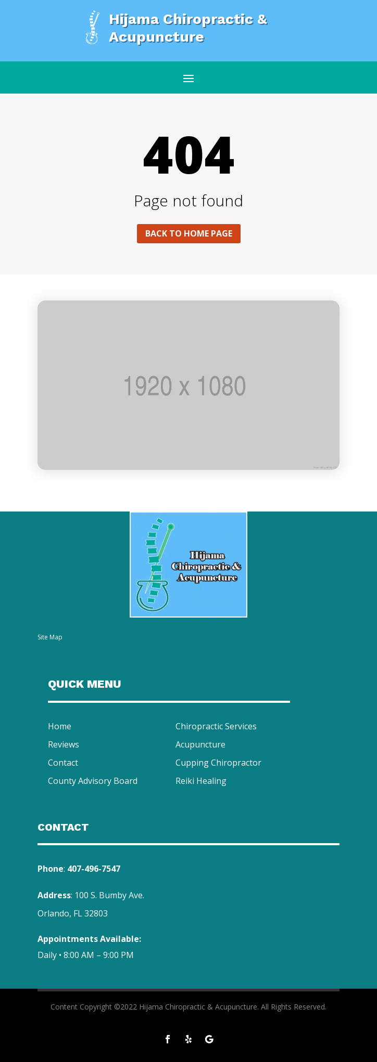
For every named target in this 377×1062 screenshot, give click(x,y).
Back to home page (188, 233)
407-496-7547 (93, 868)
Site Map (49, 637)
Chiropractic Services (216, 726)
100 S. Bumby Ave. (109, 895)
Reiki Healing (201, 780)
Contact (63, 762)
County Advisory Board (92, 780)
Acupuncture (200, 744)
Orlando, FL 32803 (72, 913)
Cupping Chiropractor (218, 762)
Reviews (63, 744)
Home (59, 726)
